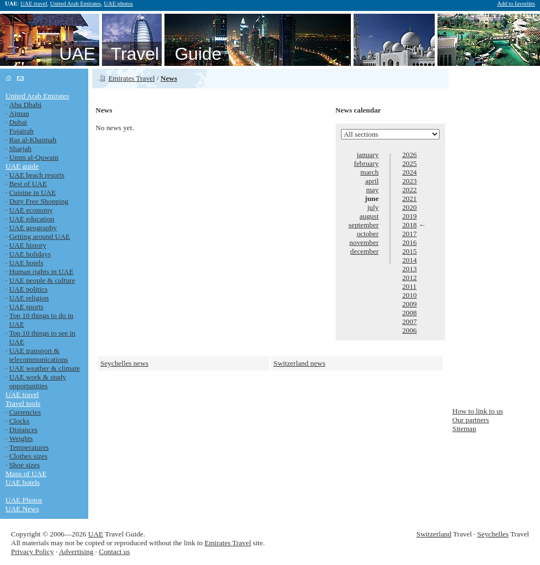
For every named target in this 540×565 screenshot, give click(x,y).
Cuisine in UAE (32, 192)
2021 (409, 198)
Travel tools (23, 403)
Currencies (25, 412)
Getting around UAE (39, 236)
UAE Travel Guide (140, 54)
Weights (21, 438)
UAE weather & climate (44, 368)
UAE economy (31, 210)
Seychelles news (124, 363)
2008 (409, 313)
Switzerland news (299, 363)
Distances (23, 430)
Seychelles (493, 534)
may (372, 190)
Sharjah (20, 148)
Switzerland (434, 534)
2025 (409, 163)
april (371, 181)
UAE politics (28, 289)
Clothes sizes (28, 456)
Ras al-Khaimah (32, 140)
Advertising (76, 551)
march (369, 172)
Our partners (470, 420)
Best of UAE (28, 184)
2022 (409, 190)
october (368, 234)
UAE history (28, 245)
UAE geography (33, 227)
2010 (409, 295)
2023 (409, 181)
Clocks (19, 421)
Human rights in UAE (41, 271)
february (366, 163)
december (364, 251)
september (364, 225)
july (373, 207)
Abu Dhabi (25, 104)
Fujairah (21, 131)
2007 (409, 321)
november (363, 242)
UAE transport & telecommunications (38, 354)
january (368, 154)
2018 (409, 225)
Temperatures (29, 447)
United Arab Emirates (75, 4)
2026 (409, 154)
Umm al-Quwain (34, 157)
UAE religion (29, 298)
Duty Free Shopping (39, 201)
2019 (409, 216)
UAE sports (26, 307)
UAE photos (118, 4)
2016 (409, 242)
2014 (409, 260)
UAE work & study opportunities (37, 381)
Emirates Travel (132, 78)
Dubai (18, 122)
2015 (409, 251)
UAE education (32, 219)
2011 (409, 286)
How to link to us (477, 411)
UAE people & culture (42, 280)
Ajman (19, 113)
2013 (409, 269)
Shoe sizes (24, 465)
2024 (409, 172)
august (369, 216)
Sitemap (464, 428)
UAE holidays (30, 254)
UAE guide (21, 166)
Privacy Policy (32, 551)
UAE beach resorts (37, 175)
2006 (409, 330)
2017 (409, 234)
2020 (409, 207)
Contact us (114, 551)
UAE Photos (23, 500)
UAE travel (33, 4)
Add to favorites (516, 4)
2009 (409, 304)
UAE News (22, 509)
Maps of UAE (26, 473)
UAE (95, 534)
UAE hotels (26, 263)
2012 (409, 277)
